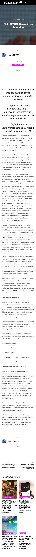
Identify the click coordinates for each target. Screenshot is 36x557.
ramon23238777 (13, 55)
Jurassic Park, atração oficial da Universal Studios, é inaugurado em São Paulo (9, 466)
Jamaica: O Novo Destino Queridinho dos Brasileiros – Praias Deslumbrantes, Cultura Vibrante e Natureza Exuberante (26, 542)
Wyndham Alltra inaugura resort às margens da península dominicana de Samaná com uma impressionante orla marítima (26, 467)
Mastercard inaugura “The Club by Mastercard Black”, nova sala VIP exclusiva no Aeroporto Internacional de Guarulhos (9, 506)
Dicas (22, 533)
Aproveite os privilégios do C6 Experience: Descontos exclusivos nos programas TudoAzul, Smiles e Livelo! (25, 506)
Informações (18, 65)
